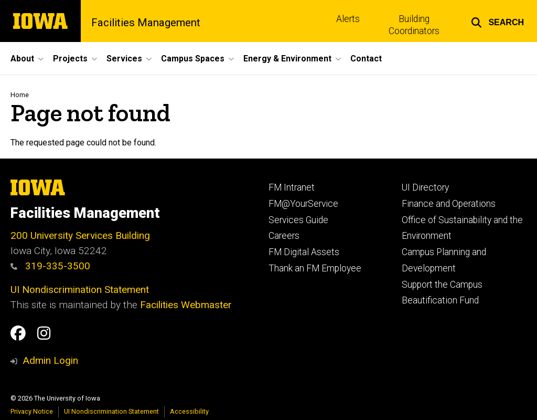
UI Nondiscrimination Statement (79, 290)
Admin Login (50, 360)
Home (19, 95)
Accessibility (189, 411)
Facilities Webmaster (186, 305)
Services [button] (124, 59)
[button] (497, 21)
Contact (366, 59)
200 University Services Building (80, 235)
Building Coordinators (414, 25)
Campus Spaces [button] (192, 59)
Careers (283, 235)
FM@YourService (303, 203)
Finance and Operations (449, 203)
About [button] (22, 59)
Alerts (348, 19)
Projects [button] (70, 59)
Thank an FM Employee (314, 268)
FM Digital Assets (303, 252)
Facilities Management (145, 22)
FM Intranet (291, 187)
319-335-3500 (50, 266)
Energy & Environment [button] (287, 59)
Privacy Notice (31, 411)
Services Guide (298, 220)
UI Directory (425, 187)
